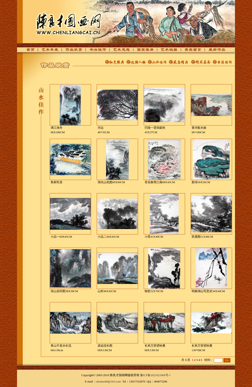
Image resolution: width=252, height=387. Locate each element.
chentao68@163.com (108, 381)
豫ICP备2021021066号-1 (155, 375)
